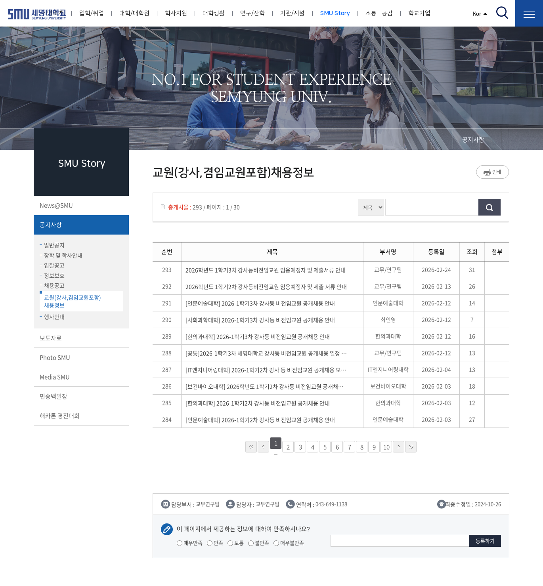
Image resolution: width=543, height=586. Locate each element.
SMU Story (335, 13)
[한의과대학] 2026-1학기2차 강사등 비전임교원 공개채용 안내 (257, 403)
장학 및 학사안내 (61, 255)
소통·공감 (379, 13)
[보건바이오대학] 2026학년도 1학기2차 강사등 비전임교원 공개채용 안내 (266, 386)
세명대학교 (37, 14)
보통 (236, 542)
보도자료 (80, 338)
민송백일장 (80, 396)
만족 (215, 542)
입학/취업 (91, 13)
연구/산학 (252, 13)
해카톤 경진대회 (80, 415)
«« (251, 446)
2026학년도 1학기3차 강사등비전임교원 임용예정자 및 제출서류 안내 (265, 270)
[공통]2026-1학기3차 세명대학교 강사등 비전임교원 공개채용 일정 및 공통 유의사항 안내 (266, 353)
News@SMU (80, 205)
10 (386, 447)
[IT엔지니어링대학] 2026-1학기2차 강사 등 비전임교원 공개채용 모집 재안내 (266, 370)
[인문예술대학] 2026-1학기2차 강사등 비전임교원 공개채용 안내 (260, 420)
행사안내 (52, 317)
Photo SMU (80, 357)
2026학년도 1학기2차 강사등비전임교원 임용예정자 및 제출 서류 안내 (266, 286)
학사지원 (176, 13)
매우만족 (190, 542)
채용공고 (52, 285)
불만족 (258, 542)
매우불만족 (288, 542)
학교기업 (419, 13)
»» (411, 446)
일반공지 (52, 245)
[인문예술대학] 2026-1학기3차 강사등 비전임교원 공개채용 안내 (260, 303)
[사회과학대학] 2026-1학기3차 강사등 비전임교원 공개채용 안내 (260, 320)
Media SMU (80, 376)
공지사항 (80, 224)
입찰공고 (52, 265)
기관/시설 (292, 13)
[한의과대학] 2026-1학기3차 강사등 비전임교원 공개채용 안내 (257, 336)
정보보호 (52, 275)
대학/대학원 (134, 13)
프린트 (492, 172)
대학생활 (214, 13)
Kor (480, 13)
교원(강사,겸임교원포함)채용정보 (70, 300)
